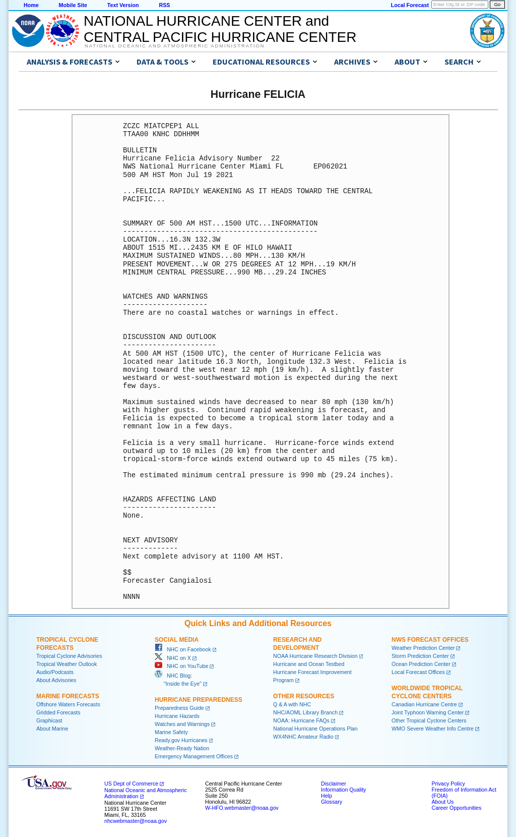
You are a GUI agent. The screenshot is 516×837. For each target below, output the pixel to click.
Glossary (331, 802)
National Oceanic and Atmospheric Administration (175, 45)
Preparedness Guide (179, 708)
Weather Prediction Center (423, 648)
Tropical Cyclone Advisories (69, 656)
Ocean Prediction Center (421, 664)
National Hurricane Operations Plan (315, 729)
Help (326, 796)
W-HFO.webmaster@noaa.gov (242, 808)
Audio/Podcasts (55, 672)
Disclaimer (333, 783)
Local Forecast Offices (418, 672)
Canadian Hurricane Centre (424, 704)
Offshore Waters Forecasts (68, 704)
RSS (164, 5)
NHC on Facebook (183, 649)
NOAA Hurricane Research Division (315, 656)
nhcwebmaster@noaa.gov (135, 821)
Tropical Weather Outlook (66, 664)
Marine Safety (171, 732)
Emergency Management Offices (194, 756)
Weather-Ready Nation (182, 748)
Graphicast (49, 720)
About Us (442, 802)
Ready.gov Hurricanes (181, 740)
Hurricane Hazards (177, 716)
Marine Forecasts (67, 696)
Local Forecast (410, 5)
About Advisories (56, 680)
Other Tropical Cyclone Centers (429, 720)
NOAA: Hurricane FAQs (301, 720)
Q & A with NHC (292, 704)
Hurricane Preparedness (198, 699)
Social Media (177, 639)
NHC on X (173, 658)
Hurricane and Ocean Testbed (308, 664)
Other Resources (303, 696)
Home (31, 5)
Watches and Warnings (182, 724)
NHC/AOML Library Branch (305, 712)
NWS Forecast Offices (430, 639)
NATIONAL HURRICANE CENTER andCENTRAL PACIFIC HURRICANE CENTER (220, 29)
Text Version (123, 5)
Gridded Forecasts (58, 712)
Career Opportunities (456, 808)
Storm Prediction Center (420, 656)
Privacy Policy (448, 783)
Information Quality (343, 790)
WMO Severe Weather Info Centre (433, 729)
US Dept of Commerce (131, 783)
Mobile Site (73, 5)
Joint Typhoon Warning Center (428, 712)
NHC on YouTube (181, 666)
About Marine (52, 729)
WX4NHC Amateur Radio (303, 737)
